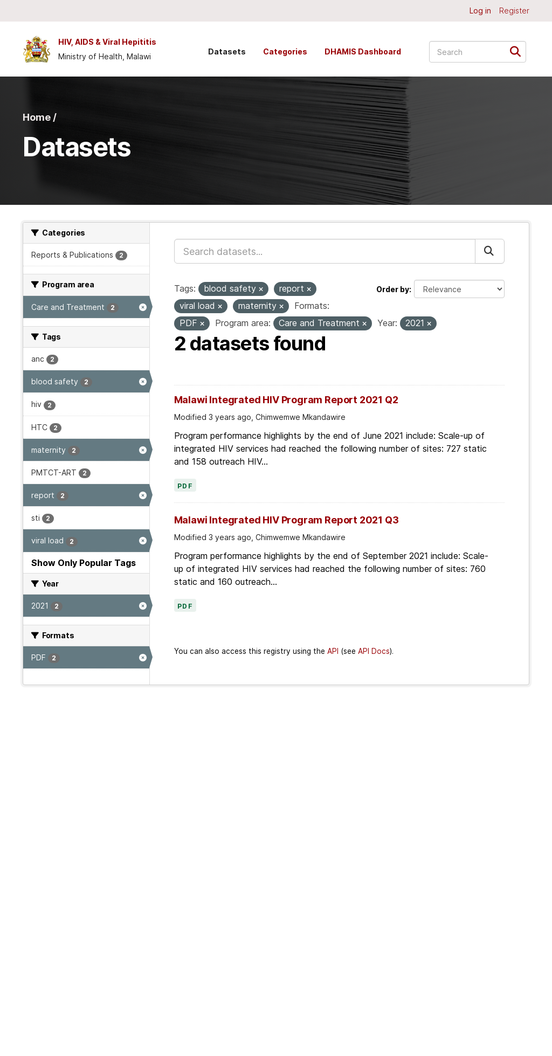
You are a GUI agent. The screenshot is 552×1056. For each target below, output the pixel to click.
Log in (480, 10)
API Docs (374, 651)
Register (514, 10)
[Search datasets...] (477, 52)
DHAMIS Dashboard (363, 51)
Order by (392, 289)
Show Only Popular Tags (83, 562)
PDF (185, 486)
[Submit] (518, 51)
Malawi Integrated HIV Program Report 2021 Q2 (286, 399)
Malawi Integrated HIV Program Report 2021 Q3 (286, 520)
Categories (285, 51)
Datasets (227, 51)
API (333, 651)
